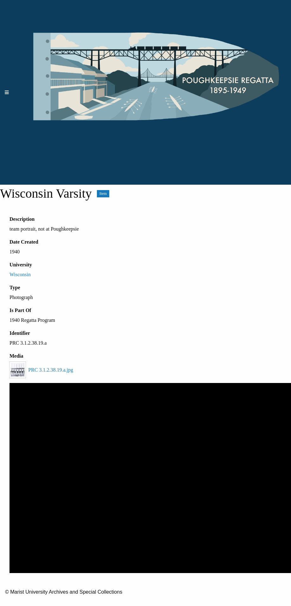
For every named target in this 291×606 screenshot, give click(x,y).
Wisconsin (20, 274)
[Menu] (7, 92)
